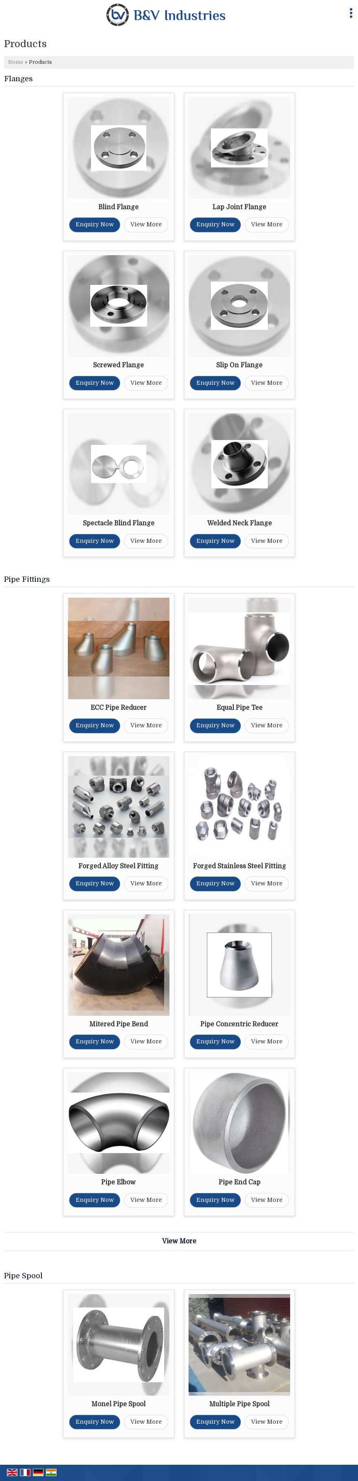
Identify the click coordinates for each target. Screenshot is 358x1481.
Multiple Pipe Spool (239, 1404)
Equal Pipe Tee (240, 707)
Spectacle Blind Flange (118, 523)
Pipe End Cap (239, 1182)
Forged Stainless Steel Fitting (239, 866)
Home (15, 62)
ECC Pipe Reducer (119, 707)
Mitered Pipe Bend (118, 1024)
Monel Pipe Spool (118, 1404)
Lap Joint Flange (239, 207)
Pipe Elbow (118, 1182)
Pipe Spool (23, 1276)
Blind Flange (118, 207)
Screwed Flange (118, 365)
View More (146, 224)
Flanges (18, 79)
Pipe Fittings (27, 579)
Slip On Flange (239, 365)
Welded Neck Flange (239, 523)
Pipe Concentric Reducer (239, 1024)
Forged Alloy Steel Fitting (118, 866)
